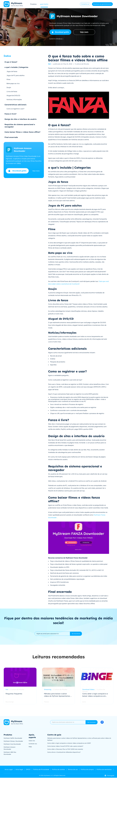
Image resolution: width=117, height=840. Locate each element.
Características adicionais (15, 105)
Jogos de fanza (12, 71)
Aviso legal (19, 769)
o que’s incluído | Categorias (16, 67)
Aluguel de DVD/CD (13, 95)
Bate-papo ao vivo (13, 83)
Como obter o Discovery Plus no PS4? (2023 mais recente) (65, 749)
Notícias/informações (14, 99)
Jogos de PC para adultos (15, 75)
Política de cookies (58, 769)
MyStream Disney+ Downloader (13, 741)
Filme (8, 79)
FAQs (30, 747)
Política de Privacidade (41, 769)
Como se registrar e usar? (15, 109)
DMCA (28, 769)
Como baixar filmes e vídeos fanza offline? (22, 132)
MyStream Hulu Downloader (12, 744)
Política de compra (87, 769)
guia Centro (44, 4)
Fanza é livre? (10, 114)
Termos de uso (73, 769)
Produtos (33, 4)
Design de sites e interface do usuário (20, 119)
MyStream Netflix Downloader (13, 738)
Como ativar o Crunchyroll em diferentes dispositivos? (64, 752)
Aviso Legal (9, 769)
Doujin (9, 87)
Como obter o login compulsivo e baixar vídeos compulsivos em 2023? (69, 743)
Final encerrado (11, 137)
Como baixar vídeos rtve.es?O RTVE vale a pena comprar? (65, 746)
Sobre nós (32, 741)
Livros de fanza (12, 91)
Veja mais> (36, 171)
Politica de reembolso (104, 769)
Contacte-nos (33, 744)
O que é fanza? (11, 62)
